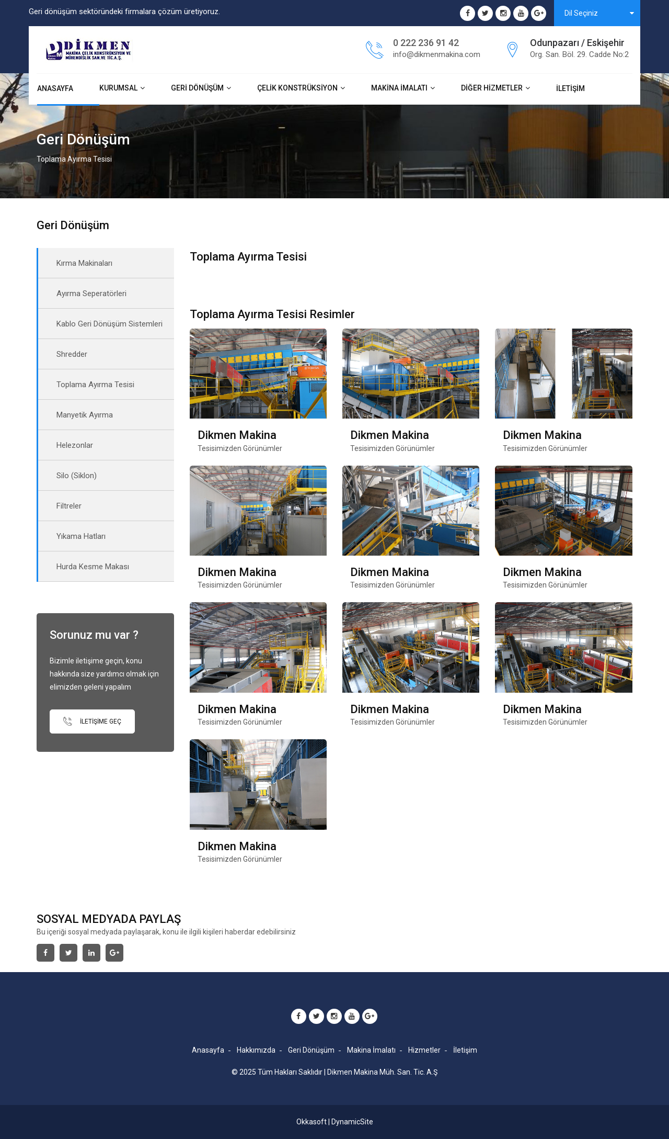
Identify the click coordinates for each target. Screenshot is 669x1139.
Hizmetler (424, 1050)
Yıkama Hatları (81, 536)
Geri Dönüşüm (197, 88)
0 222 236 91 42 (426, 42)
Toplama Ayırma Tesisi (95, 384)
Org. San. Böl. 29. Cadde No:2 (579, 54)
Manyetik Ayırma (84, 415)
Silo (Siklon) (76, 475)
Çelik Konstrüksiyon (297, 88)
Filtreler (69, 506)
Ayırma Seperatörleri (91, 293)
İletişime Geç (92, 721)
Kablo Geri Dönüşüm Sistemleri (109, 324)
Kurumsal (118, 88)
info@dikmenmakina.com (436, 54)
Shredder (71, 354)
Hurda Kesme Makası (92, 566)
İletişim (570, 88)
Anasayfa (55, 88)
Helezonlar (74, 445)
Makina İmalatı (399, 88)
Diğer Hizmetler (492, 88)
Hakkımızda (256, 1050)
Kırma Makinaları (84, 263)
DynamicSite (352, 1122)
